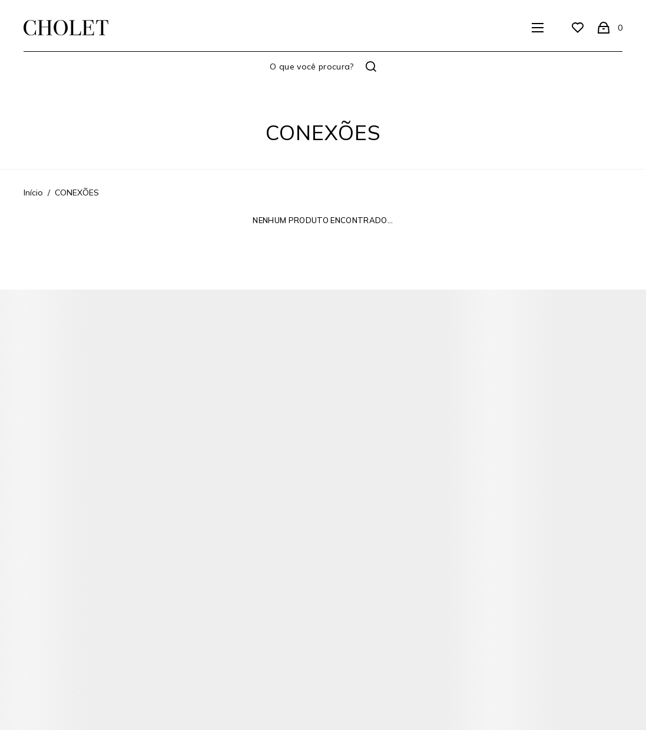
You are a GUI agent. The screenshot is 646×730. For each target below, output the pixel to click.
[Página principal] (66, 27)
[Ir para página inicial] (33, 192)
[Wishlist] (578, 28)
